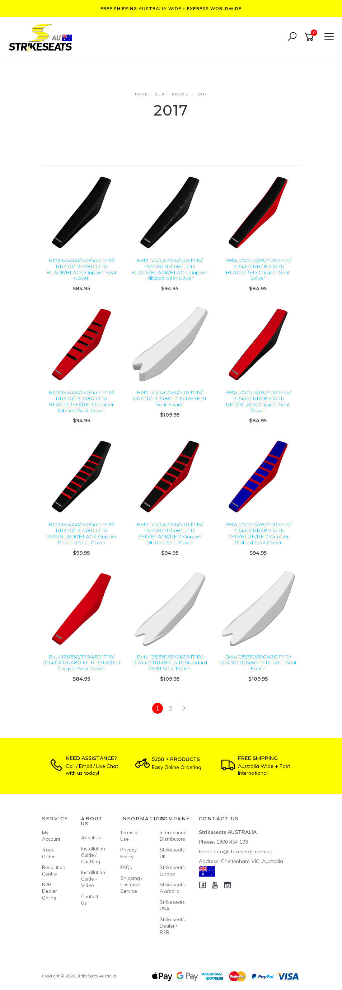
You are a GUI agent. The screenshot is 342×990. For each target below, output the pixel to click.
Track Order (48, 853)
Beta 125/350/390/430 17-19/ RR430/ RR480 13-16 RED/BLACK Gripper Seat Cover (258, 401)
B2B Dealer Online (49, 891)
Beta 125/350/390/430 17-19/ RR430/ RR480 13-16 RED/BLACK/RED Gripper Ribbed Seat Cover (170, 533)
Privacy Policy (128, 853)
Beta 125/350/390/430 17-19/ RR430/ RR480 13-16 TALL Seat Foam (258, 662)
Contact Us (89, 899)
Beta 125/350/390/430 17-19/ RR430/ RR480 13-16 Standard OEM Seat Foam (169, 662)
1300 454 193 (232, 842)
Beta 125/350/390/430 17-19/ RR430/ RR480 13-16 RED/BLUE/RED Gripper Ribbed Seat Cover (258, 533)
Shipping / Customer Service (131, 884)
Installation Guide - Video (92, 878)
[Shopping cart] (310, 37)
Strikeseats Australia (171, 888)
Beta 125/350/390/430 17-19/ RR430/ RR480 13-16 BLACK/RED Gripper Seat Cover (258, 269)
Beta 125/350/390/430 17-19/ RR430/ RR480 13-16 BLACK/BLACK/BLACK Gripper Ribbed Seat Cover (169, 269)
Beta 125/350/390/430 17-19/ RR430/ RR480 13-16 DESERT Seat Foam (170, 398)
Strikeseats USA (171, 905)
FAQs (126, 867)
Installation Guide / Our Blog (92, 855)
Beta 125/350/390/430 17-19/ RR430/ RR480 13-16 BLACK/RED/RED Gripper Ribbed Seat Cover (81, 401)
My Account (51, 836)
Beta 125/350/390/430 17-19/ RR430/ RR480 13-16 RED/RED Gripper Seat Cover (81, 662)
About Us (91, 837)
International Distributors (171, 836)
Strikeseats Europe (171, 870)
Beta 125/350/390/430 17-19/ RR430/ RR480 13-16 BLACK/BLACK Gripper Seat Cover (81, 269)
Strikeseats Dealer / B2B (171, 925)
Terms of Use (129, 836)
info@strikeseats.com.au (243, 851)
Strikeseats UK (171, 853)
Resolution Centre (53, 870)
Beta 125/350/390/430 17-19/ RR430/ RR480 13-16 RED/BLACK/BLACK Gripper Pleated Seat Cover (81, 533)
